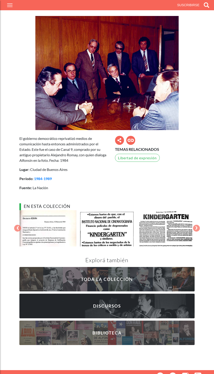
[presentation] (17, 228)
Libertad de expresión (137, 158)
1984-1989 (43, 178)
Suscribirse (188, 5)
